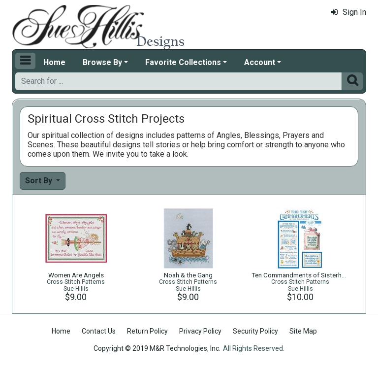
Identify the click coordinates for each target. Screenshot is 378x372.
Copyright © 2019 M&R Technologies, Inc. (157, 348)
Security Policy (255, 331)
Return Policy (147, 331)
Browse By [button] (102, 62)
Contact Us (99, 331)
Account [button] (259, 62)
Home (54, 62)
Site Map (303, 331)
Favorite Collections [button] (183, 62)
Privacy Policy (200, 331)
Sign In (348, 12)
